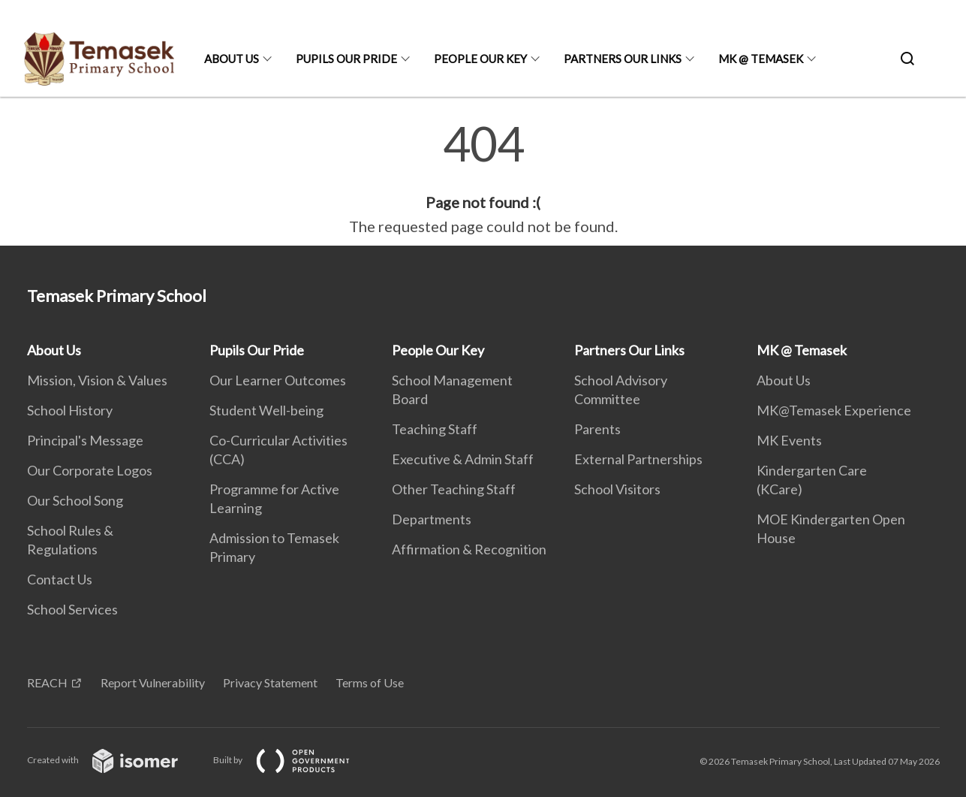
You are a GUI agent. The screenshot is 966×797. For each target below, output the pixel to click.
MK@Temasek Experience (834, 410)
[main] (483, 178)
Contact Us (59, 579)
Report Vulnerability (153, 682)
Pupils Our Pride (346, 58)
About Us (231, 58)
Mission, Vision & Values (97, 380)
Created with (114, 759)
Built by (293, 759)
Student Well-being (266, 410)
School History (70, 410)
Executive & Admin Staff (463, 459)
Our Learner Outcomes (277, 380)
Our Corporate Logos (89, 470)
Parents (597, 429)
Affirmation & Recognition (469, 549)
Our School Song (75, 500)
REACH (47, 682)
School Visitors (617, 489)
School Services (72, 609)
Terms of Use (370, 682)
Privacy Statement (270, 682)
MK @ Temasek (760, 58)
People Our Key (480, 58)
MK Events (789, 440)
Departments (431, 519)
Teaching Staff (434, 429)
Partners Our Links (623, 58)
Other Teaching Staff (454, 489)
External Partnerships (638, 459)
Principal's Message (85, 440)
